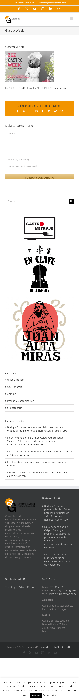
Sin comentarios (58, 88)
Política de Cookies (63, 647)
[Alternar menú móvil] (72, 18)
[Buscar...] (37, 201)
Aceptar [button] (36, 695)
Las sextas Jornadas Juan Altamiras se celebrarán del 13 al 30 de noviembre (57, 559)
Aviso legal (46, 647)
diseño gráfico (15, 379)
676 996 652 (57, 587)
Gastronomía (14, 386)
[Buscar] (71, 201)
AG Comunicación (17, 88)
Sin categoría (14, 408)
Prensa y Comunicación (20, 400)
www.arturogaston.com (62, 594)
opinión (11, 393)
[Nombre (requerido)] (39, 159)
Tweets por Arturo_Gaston (20, 587)
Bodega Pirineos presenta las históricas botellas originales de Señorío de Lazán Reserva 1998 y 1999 (37, 428)
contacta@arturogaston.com (52, 2)
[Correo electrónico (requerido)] (39, 166)
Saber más (49, 695)
